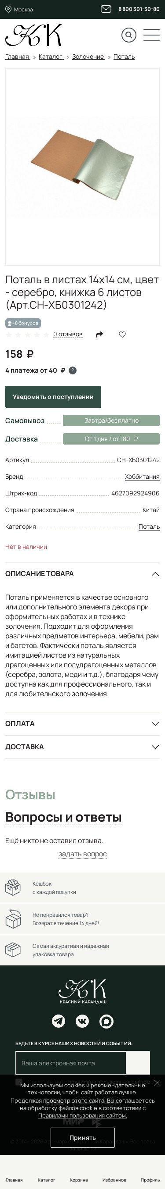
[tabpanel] (82, 847)
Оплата (20, 723)
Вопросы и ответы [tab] (63, 817)
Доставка (24, 746)
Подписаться (138, 1063)
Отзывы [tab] (30, 795)
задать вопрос (83, 853)
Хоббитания (142, 476)
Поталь (149, 526)
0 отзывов (68, 334)
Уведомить (53, 396)
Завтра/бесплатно (111, 420)
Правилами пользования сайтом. (82, 1115)
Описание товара (39, 573)
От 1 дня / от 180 (100, 439)
